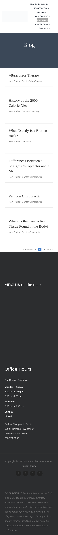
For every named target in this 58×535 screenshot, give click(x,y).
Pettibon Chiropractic (25, 196)
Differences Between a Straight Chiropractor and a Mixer (29, 166)
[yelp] (40, 473)
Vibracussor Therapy (24, 75)
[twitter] (25, 473)
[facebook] (18, 473)
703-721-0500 (12, 438)
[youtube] (32, 473)
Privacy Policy (29, 466)
